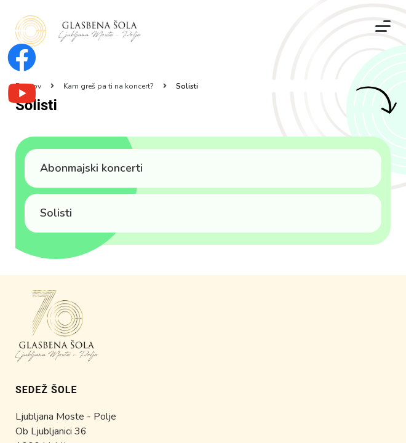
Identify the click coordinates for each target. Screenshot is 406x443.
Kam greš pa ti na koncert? (108, 86)
